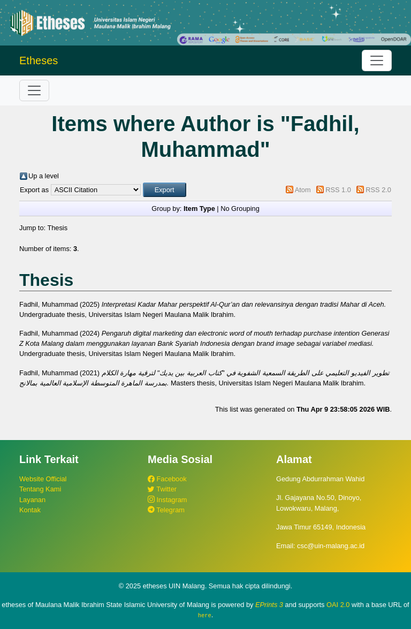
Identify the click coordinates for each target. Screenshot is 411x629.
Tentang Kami (40, 489)
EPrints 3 (269, 605)
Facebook (167, 479)
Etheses (38, 60)
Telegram (166, 510)
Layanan (32, 500)
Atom (303, 190)
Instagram (167, 500)
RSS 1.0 (338, 190)
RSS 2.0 (378, 190)
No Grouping (240, 208)
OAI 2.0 (337, 605)
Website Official (42, 479)
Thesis (57, 228)
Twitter (162, 489)
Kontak (30, 510)
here (204, 615)
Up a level (43, 176)
